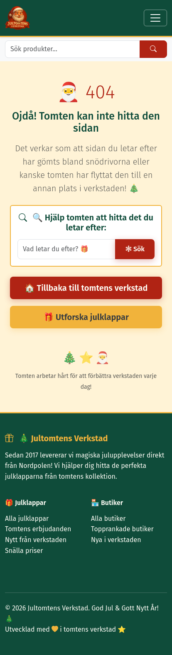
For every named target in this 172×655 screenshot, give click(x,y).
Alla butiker (108, 518)
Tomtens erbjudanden (38, 529)
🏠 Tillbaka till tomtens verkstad (86, 288)
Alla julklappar (27, 518)
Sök (135, 249)
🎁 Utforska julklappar (86, 317)
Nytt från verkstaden (35, 540)
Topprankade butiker (122, 529)
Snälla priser (24, 551)
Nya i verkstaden (116, 540)
